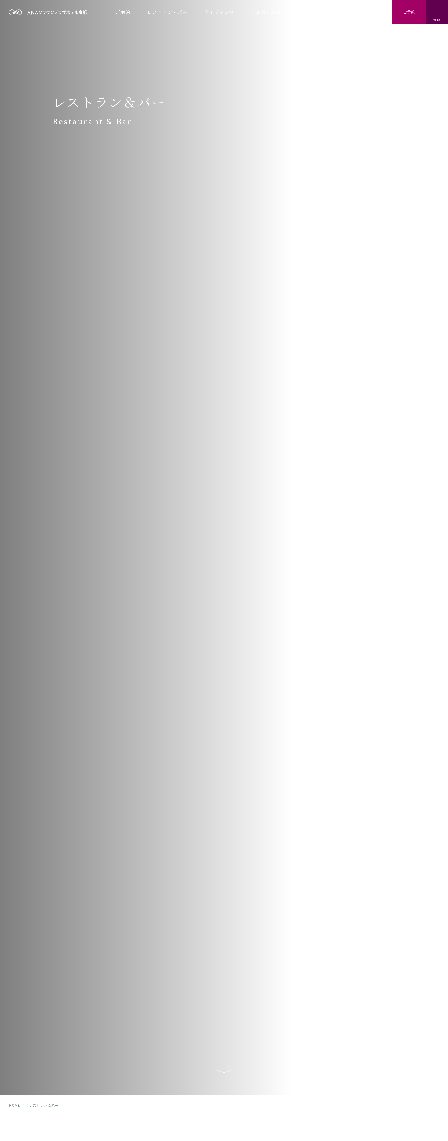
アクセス (356, 16)
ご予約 (409, 12)
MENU (437, 15)
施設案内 (308, 12)
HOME (14, 1124)
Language (374, 16)
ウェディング (219, 12)
